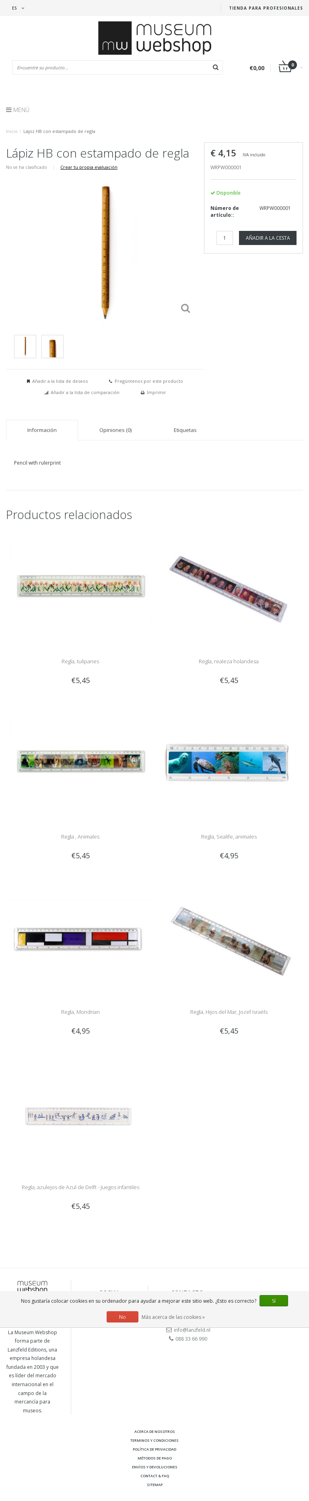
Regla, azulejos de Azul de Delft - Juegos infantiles (80, 1187)
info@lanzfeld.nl (192, 1330)
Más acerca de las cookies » (173, 1317)
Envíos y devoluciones (154, 1467)
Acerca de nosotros (154, 1431)
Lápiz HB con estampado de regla (59, 131)
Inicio (12, 131)
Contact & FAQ (154, 1475)
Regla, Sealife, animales (229, 836)
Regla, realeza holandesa (229, 661)
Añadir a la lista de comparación (85, 392)
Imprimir (156, 392)
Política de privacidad (154, 1449)
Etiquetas (185, 430)
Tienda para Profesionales (266, 8)
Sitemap (155, 1484)
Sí (274, 1301)
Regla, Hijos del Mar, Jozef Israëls (229, 1011)
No (122, 1317)
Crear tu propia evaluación (88, 167)
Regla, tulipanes (80, 661)
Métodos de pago (155, 1458)
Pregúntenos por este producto (149, 381)
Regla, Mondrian (80, 1011)
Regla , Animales (80, 836)
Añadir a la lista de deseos (60, 381)
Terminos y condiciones (154, 1440)
